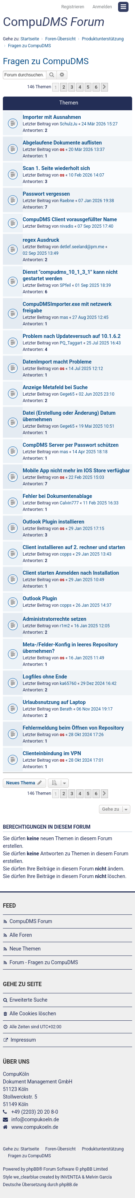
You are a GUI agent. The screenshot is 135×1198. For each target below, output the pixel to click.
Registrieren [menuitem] (72, 6)
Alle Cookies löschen (32, 1013)
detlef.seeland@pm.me (82, 246)
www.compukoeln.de (34, 1127)
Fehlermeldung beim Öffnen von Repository (73, 728)
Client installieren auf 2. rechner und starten (74, 547)
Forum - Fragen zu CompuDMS (43, 962)
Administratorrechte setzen (54, 619)
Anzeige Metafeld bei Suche (55, 387)
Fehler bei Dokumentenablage (57, 496)
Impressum (23, 1040)
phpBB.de (68, 1184)
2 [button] (63, 87)
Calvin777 (69, 503)
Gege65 (67, 394)
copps (66, 554)
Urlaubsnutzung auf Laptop (54, 702)
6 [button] (96, 87)
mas (64, 317)
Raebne (67, 200)
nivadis (66, 226)
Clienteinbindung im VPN (52, 754)
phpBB (32, 1169)
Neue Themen (25, 949)
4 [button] (79, 87)
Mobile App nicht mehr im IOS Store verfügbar (76, 471)
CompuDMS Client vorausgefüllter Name (70, 220)
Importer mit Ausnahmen (52, 117)
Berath (66, 709)
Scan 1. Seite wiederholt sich (56, 168)
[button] (104, 87)
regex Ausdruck (41, 240)
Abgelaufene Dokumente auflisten (62, 143)
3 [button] (72, 87)
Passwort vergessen (46, 194)
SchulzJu (68, 123)
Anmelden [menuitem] (102, 6)
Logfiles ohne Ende (45, 677)
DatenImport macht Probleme (57, 362)
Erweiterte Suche (28, 1000)
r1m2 (65, 625)
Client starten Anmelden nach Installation (71, 573)
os (62, 149)
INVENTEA (70, 1177)
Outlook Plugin (40, 599)
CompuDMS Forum (30, 921)
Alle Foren (20, 935)
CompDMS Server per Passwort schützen (70, 445)
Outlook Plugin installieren (53, 522)
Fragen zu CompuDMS (46, 61)
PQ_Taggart (71, 343)
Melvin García (99, 1177)
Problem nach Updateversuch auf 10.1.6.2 (72, 336)
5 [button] (88, 87)
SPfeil (65, 285)
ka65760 (68, 683)
